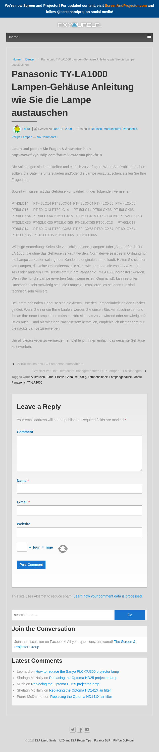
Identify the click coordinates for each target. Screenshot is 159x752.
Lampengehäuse (120, 377)
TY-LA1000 (34, 382)
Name (21, 487)
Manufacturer (112, 129)
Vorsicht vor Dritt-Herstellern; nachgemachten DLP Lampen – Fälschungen (88, 371)
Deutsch (30, 59)
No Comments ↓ (48, 137)
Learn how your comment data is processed (108, 602)
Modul (137, 377)
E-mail (22, 508)
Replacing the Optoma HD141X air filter (80, 696)
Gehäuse (72, 377)
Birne (50, 377)
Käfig (82, 377)
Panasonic (130, 129)
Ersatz (59, 377)
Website (23, 530)
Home (17, 59)
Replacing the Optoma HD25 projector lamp (83, 684)
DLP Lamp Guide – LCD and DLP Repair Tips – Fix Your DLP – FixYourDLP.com (84, 746)
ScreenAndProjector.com (126, 6)
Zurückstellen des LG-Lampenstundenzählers (50, 364)
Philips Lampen (22, 137)
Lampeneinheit (98, 377)
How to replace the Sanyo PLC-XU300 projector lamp (77, 677)
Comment (25, 432)
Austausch (38, 377)
